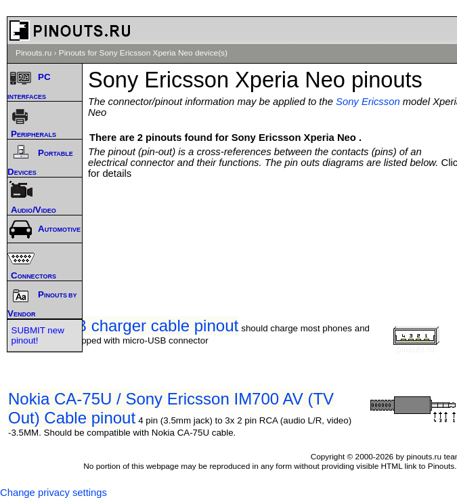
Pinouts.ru (33, 53)
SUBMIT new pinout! (38, 335)
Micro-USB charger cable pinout (123, 325)
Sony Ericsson (368, 101)
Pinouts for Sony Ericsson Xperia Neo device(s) (143, 53)
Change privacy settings (53, 492)
